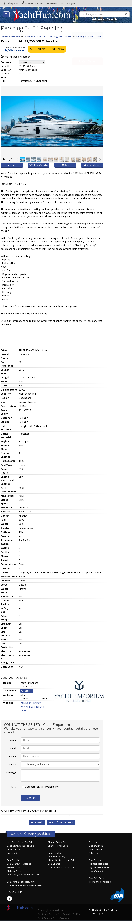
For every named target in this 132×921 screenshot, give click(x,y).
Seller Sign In (97, 913)
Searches (32, 3)
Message (11, 772)
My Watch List (13, 867)
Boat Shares (54, 863)
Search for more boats (61, 822)
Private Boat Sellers (98, 863)
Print (11, 165)
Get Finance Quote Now (47, 49)
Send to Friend (92, 165)
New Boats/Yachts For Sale (20, 842)
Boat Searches (14, 860)
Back (65, 165)
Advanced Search (104, 19)
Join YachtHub (96, 849)
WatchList (55, 3)
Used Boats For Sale (10, 36)
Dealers (93, 842)
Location (11, 764)
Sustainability (54, 853)
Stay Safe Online (97, 878)
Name (12, 740)
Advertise (93, 853)
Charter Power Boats (58, 845)
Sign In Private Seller (99, 867)
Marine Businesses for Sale (61, 860)
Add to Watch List (38, 165)
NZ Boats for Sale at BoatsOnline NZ (24, 885)
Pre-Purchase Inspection (15, 56)
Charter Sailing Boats (58, 842)
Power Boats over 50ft (34, 36)
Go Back (37, 822)
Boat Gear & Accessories (19, 863)
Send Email (30, 797)
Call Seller (87, 54)
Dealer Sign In (96, 845)
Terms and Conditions (100, 881)
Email (13, 748)
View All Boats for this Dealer (32, 708)
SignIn (71, 3)
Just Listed (12, 853)
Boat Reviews (95, 860)
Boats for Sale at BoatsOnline (21, 881)
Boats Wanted (96, 871)
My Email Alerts (14, 871)
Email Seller (87, 43)
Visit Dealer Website (31, 702)
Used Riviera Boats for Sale (61, 867)
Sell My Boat (11, 3)
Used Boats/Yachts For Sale (20, 845)
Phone (12, 756)
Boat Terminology (56, 856)
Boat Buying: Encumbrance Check (23, 874)
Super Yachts (13, 849)
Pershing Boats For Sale (60, 36)
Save (13, 786)
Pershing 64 (88, 36)
